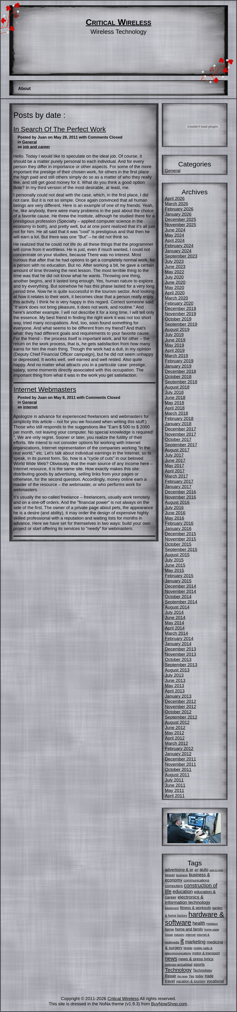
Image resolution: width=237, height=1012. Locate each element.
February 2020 (179, 303)
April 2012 (175, 738)
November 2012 (180, 706)
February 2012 (179, 748)
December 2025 (180, 219)
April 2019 (175, 350)
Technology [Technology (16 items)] (178, 970)
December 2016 (180, 491)
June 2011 (175, 785)
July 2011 (174, 779)
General (29, 142)
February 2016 (179, 523)
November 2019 (180, 313)
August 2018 (177, 387)
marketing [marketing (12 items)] (195, 941)
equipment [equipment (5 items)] (172, 908)
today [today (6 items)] (199, 976)
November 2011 (180, 764)
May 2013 (174, 685)
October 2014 (178, 596)
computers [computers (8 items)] (174, 886)
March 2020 (176, 298)
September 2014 (181, 601)
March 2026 (176, 203)
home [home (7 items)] (169, 929)
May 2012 (174, 732)
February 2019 (179, 360)
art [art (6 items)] (196, 870)
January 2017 (178, 486)
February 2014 (179, 638)
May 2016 (174, 518)
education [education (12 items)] (183, 891)
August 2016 (177, 502)
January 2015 (178, 580)
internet (30, 407)
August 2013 (177, 669)
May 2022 (174, 271)
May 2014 (174, 622)
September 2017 (181, 444)
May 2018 (174, 402)
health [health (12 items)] (199, 923)
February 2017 (179, 481)
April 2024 (175, 240)
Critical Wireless (118, 22)
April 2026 (175, 198)
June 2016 (175, 512)
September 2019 (181, 324)
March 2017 (176, 476)
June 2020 (175, 282)
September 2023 (181, 256)
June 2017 (175, 460)
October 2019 (178, 318)
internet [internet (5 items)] (190, 935)
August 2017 (177, 449)
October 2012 (178, 711)
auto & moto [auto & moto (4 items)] (216, 870)
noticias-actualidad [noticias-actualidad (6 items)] (178, 965)
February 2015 (179, 575)
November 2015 (180, 538)
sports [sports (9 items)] (199, 964)
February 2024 (179, 245)
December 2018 (180, 371)
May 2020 (174, 287)
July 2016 (174, 507)
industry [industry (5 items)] (179, 935)
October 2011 (178, 769)
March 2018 (176, 413)
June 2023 (175, 266)
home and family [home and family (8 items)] (189, 929)
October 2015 (178, 544)
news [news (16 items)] (171, 959)
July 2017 (174, 455)
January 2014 (178, 643)
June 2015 (175, 565)
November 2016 (180, 497)
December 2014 (180, 586)
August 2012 (177, 722)
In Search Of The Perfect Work (59, 129)
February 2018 (179, 418)
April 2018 (175, 408)
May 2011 (174, 790)
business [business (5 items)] (182, 875)
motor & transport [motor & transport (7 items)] (206, 953)
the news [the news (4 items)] (183, 976)
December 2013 (180, 648)
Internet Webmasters (44, 389)
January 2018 (178, 423)
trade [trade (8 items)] (209, 976)
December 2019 (180, 308)
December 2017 (180, 428)
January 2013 (178, 696)
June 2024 (175, 229)
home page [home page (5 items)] (211, 929)
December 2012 (180, 701)
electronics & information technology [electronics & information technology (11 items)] (187, 900)
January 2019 (178, 366)
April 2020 (175, 292)
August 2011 (177, 774)
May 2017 (174, 465)
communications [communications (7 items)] (196, 880)
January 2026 (178, 214)
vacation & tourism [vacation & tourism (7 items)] (190, 981)
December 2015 (180, 533)
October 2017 (178, 439)
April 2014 (175, 628)
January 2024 (178, 250)
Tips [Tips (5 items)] (191, 976)
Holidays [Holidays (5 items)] (212, 924)
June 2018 (175, 397)
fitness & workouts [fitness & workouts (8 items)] (195, 908)
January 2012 (178, 753)
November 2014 (180, 591)
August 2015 (177, 554)
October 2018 (178, 376)
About (24, 88)
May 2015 (174, 570)
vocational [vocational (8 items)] (215, 981)
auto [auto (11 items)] (204, 869)
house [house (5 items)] (169, 935)
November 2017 (180, 434)
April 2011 (175, 795)
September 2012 (181, 717)
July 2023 (174, 261)
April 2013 (175, 690)
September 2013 (181, 664)
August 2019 (177, 329)
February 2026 (179, 208)
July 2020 (174, 277)
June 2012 (175, 727)
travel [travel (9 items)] (170, 981)
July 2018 (174, 392)
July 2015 (174, 559)
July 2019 (174, 334)
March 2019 (176, 355)
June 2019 (175, 339)
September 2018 (181, 381)
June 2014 (175, 617)
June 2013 (175, 680)
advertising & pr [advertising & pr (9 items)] (179, 869)
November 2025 (180, 224)
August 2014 (177, 607)
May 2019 (174, 345)
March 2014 (176, 633)
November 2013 (180, 654)
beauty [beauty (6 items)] (170, 875)
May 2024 (174, 235)
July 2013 (174, 675)
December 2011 (180, 759)
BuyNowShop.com (169, 1003)
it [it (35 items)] (182, 941)
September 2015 (181, 549)
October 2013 (178, 659)
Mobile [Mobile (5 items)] (188, 948)
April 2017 (175, 470)
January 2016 (178, 528)
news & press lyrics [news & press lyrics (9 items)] (195, 959)
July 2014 (174, 612)
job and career (36, 147)
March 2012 (176, 743)
